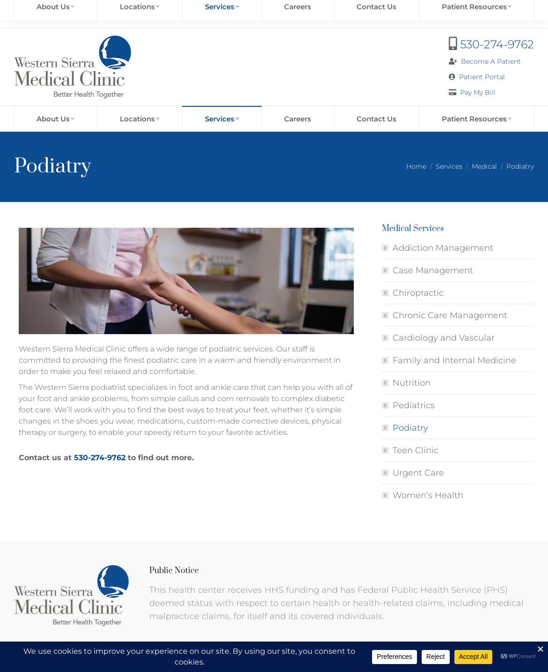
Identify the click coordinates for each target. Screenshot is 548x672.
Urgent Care (418, 473)
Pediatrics (414, 405)
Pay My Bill (478, 92)
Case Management (433, 270)
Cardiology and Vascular (444, 338)
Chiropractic (418, 293)
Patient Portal (482, 77)
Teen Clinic (415, 450)
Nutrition (412, 383)
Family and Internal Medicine (454, 360)
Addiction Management (443, 248)
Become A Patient (491, 61)
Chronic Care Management (450, 315)
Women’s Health (428, 495)
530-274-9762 (497, 44)
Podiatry (410, 428)
